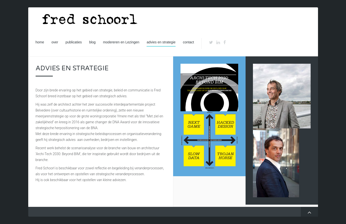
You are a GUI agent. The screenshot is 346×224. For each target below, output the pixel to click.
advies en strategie (161, 42)
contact (188, 42)
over (55, 42)
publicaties (74, 42)
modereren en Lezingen (121, 42)
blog (92, 42)
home (40, 42)
